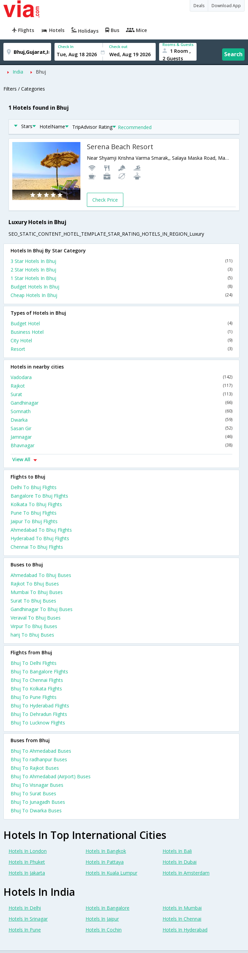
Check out (118, 46)
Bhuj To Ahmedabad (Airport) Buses (51, 776)
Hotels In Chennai (181, 919)
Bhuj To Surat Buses (33, 793)
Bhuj (41, 71)
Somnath (121, 411)
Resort (121, 349)
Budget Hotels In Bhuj (121, 286)
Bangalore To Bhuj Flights (39, 496)
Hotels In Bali (177, 851)
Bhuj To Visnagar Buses (37, 785)
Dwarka (121, 420)
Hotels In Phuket (27, 862)
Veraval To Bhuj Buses (36, 617)
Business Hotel (121, 332)
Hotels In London (28, 851)
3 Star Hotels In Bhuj (121, 261)
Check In (66, 46)
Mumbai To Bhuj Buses (37, 592)
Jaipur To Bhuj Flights (34, 521)
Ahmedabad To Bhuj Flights (41, 530)
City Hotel (121, 340)
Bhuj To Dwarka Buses (36, 810)
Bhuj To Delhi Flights (34, 663)
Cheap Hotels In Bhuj (121, 295)
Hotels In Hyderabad (184, 929)
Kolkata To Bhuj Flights (36, 504)
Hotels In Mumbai (182, 908)
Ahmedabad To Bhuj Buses (41, 575)
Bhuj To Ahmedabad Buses (41, 751)
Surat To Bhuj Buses (33, 600)
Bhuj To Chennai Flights (37, 680)
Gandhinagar (121, 403)
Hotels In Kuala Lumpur (111, 873)
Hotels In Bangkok (106, 851)
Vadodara (121, 377)
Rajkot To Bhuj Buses (35, 583)
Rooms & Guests (177, 44)
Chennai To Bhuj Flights (37, 547)
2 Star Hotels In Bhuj (121, 269)
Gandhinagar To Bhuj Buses (42, 609)
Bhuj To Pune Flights (34, 697)
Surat (121, 394)
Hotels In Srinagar (28, 919)
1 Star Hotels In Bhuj (121, 278)
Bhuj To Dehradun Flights (39, 714)
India (18, 71)
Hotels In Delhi (25, 908)
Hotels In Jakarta (27, 873)
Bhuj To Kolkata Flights (36, 688)
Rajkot (121, 385)
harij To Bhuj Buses (32, 634)
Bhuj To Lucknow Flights (38, 722)
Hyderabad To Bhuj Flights (40, 538)
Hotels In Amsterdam (186, 873)
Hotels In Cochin (104, 929)
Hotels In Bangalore (107, 908)
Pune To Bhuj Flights (34, 513)
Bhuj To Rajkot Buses (35, 768)
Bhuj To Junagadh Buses (38, 802)
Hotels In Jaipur (102, 919)
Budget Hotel (121, 323)
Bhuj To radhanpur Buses (39, 759)
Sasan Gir (121, 428)
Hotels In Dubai (179, 862)
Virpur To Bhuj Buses (34, 626)
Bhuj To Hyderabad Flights (40, 705)
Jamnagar (121, 437)
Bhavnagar (121, 445)
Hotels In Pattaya (105, 862)
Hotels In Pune (25, 929)
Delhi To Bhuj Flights (34, 487)
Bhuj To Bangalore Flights (39, 671)
